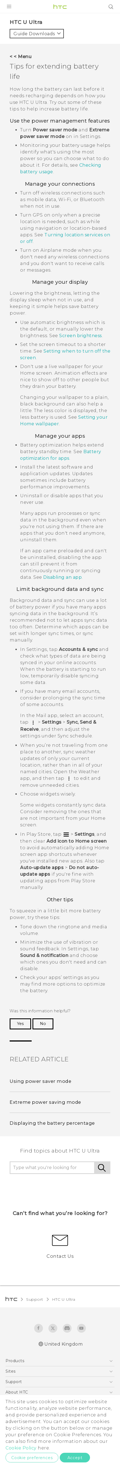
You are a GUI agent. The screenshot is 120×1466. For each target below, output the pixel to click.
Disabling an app (62, 577)
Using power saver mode (40, 1081)
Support (34, 1299)
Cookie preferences (32, 1457)
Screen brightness (80, 335)
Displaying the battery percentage (52, 1123)
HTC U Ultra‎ (63, 1299)
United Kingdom (63, 1344)
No (43, 1023)
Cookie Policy (21, 1448)
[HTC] (60, 6)
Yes (20, 1023)
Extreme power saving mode (45, 1102)
